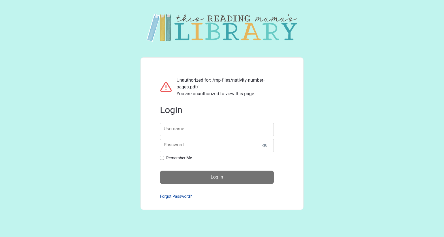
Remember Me (179, 158)
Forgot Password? (176, 196)
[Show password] (264, 145)
